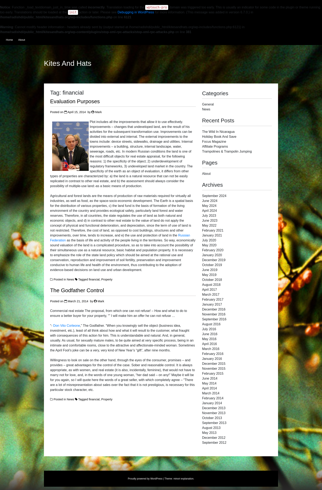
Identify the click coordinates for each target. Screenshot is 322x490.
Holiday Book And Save (219, 136)
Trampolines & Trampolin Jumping (227, 151)
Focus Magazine (214, 141)
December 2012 (213, 437)
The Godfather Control (77, 290)
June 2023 (209, 220)
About (21, 39)
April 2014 (209, 388)
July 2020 (209, 240)
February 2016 (212, 354)
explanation (187, 478)
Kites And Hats (67, 63)
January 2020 (212, 255)
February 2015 (212, 373)
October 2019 (212, 265)
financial (94, 279)
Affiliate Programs (215, 146)
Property (106, 279)
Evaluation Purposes (75, 101)
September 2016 (214, 319)
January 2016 (212, 358)
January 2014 (212, 403)
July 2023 (209, 215)
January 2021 (212, 235)
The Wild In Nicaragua (218, 131)
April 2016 (209, 344)
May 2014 (209, 383)
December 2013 (213, 408)
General (208, 104)
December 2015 (213, 363)
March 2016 (211, 349)
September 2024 (214, 196)
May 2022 (209, 225)
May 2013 (209, 432)
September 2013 (214, 423)
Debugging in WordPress (136, 12)
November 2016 (213, 314)
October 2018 (212, 279)
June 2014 (209, 378)
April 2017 (209, 289)
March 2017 (211, 294)
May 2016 (209, 339)
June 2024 (209, 201)
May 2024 (209, 205)
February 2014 (212, 398)
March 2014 (211, 393)
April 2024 (209, 210)
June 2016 (209, 334)
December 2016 (213, 309)
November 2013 (213, 413)
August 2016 (211, 324)
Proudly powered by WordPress (145, 478)
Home (9, 39)
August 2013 (211, 428)
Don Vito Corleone (66, 325)
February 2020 (212, 250)
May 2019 (209, 275)
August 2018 (211, 284)
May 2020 (209, 245)
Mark (98, 112)
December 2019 (213, 260)
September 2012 (214, 442)
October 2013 (212, 418)
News (70, 279)
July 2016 (209, 329)
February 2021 (212, 230)
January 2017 (212, 304)
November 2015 (213, 368)
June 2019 (209, 270)
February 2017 (212, 299)
